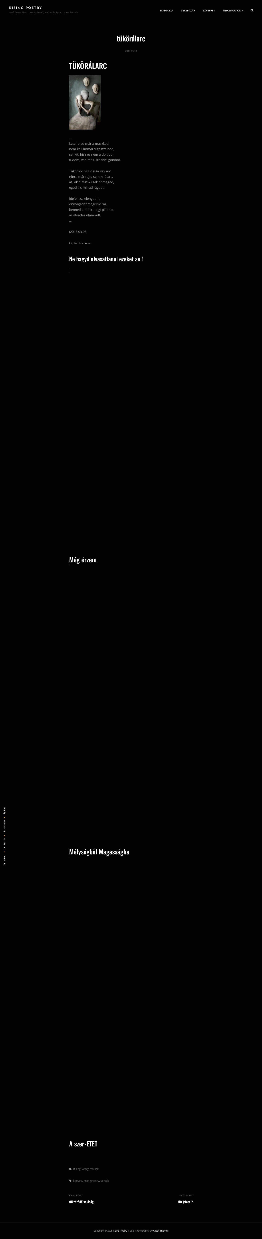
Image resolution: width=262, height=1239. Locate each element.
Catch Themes (160, 1230)
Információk (234, 10)
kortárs (77, 1180)
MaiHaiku (166, 10)
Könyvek (209, 10)
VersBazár (188, 10)
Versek (94, 1169)
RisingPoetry (81, 1169)
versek (105, 1180)
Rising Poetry (25, 8)
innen (88, 243)
